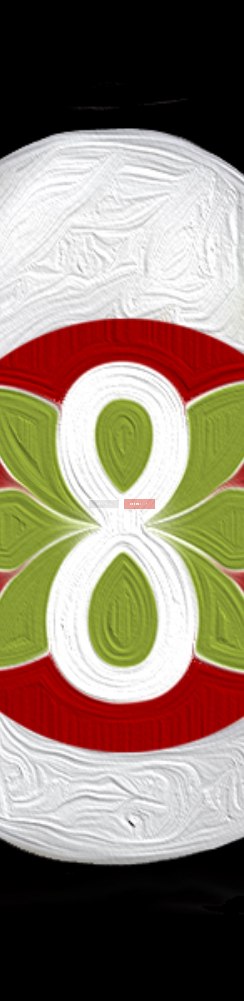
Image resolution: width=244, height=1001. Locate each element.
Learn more (104, 503)
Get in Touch (140, 503)
